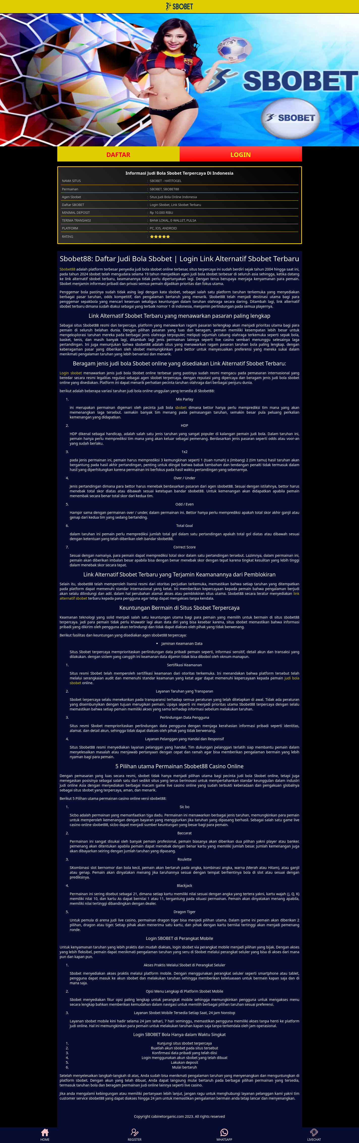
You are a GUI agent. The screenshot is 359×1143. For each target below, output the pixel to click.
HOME (44, 1135)
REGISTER (134, 1135)
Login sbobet (71, 372)
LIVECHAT (314, 1135)
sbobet (180, 407)
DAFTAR (118, 154)
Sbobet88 (67, 269)
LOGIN (240, 154)
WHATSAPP (224, 1135)
